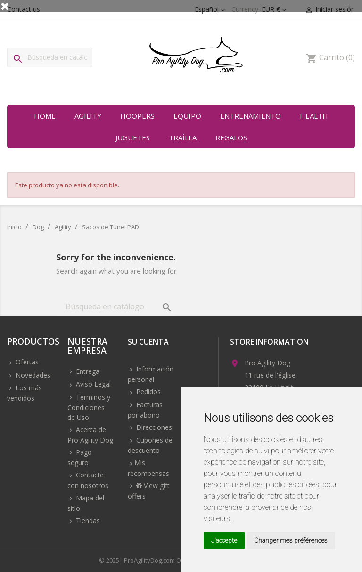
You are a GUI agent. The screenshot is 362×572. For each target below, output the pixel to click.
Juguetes (132, 137)
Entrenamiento (250, 116)
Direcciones (153, 427)
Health (314, 116)
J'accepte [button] (224, 540)
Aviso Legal (92, 383)
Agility (87, 116)
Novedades (32, 375)
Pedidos (147, 391)
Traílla (183, 137)
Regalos (231, 137)
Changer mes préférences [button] (291, 540)
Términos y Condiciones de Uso (88, 407)
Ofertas (26, 361)
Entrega (86, 371)
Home (45, 116)
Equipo (187, 116)
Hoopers (137, 116)
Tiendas (87, 520)
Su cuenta (148, 342)
